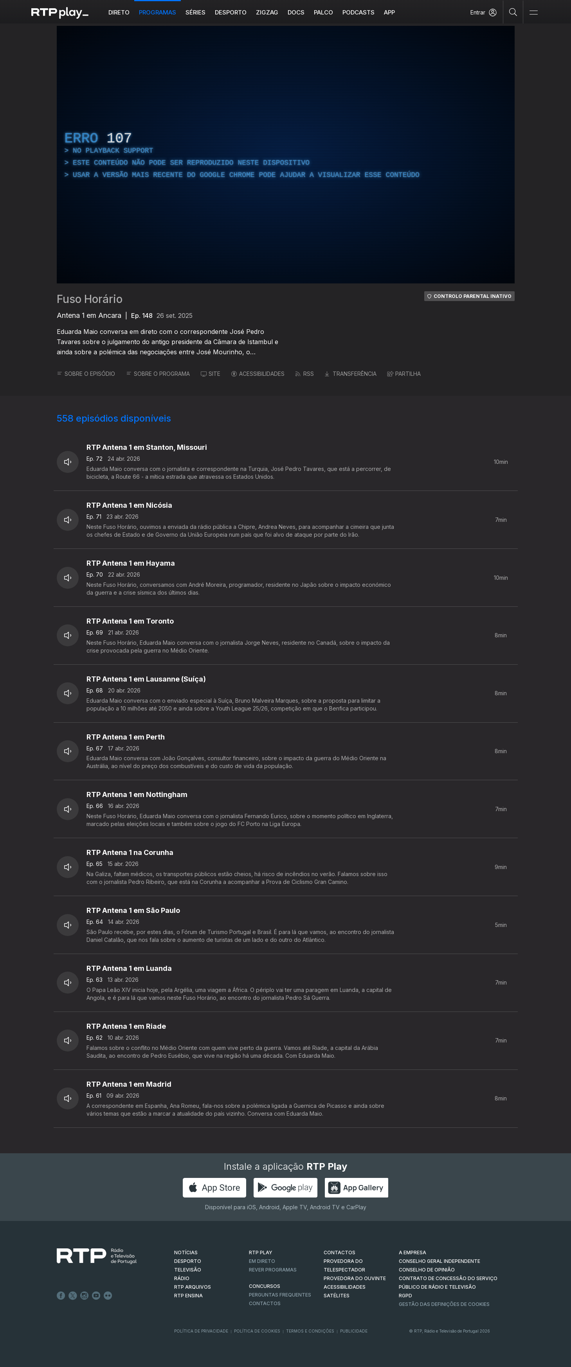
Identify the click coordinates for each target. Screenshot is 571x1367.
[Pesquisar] (513, 11)
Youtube (96, 1295)
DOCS (296, 12)
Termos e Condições (310, 1331)
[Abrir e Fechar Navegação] (533, 12)
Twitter (72, 1295)
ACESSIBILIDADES (258, 373)
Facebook (61, 1295)
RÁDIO (181, 1278)
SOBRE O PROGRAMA (158, 373)
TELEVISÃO (187, 1270)
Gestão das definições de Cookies (444, 1304)
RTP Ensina (188, 1295)
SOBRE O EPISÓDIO (86, 373)
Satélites (336, 1295)
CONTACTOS (339, 1252)
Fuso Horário (89, 299)
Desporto (231, 12)
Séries (195, 12)
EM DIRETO (262, 1261)
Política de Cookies (257, 1331)
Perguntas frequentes (280, 1295)
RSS (304, 373)
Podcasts (358, 12)
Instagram (84, 1295)
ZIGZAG (267, 12)
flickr (108, 1295)
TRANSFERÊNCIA (350, 373)
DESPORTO (187, 1261)
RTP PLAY (260, 1252)
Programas (157, 12)
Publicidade (353, 1331)
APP (389, 12)
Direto (119, 12)
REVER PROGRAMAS (273, 1270)
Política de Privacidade (201, 1331)
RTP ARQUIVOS (192, 1287)
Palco (323, 12)
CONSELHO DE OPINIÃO (427, 1270)
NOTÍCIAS (186, 1252)
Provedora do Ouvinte (355, 1278)
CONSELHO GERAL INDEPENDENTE (439, 1261)
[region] (286, 154)
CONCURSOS (264, 1286)
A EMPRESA (412, 1252)
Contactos (265, 1303)
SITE (210, 373)
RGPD (405, 1295)
